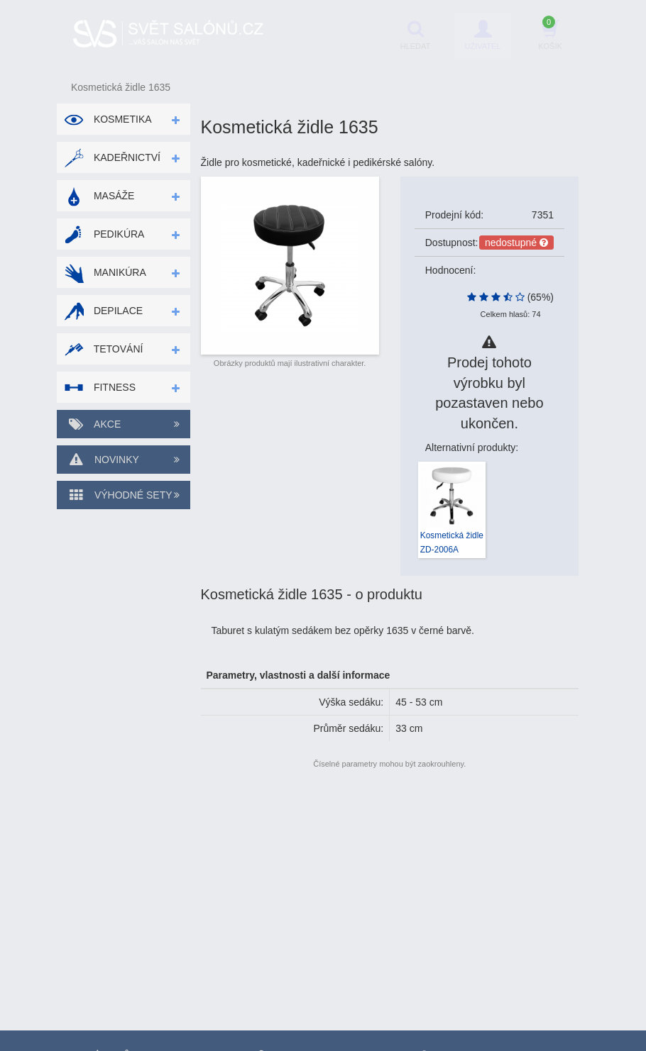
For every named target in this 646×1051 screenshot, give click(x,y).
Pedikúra (104, 234)
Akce (123, 424)
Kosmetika (108, 119)
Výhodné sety (123, 495)
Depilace (103, 311)
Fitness (100, 387)
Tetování (103, 349)
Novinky (123, 459)
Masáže (99, 196)
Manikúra (105, 272)
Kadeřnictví (112, 157)
